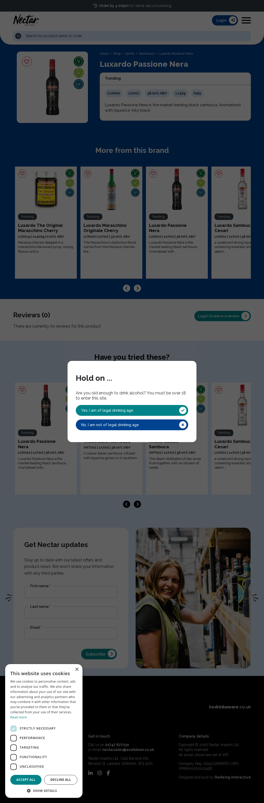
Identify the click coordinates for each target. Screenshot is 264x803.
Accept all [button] (26, 779)
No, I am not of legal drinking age (133, 424)
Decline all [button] (61, 779)
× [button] (77, 670)
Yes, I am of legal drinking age (133, 410)
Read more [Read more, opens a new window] (18, 717)
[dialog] (43, 731)
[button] (43, 790)
